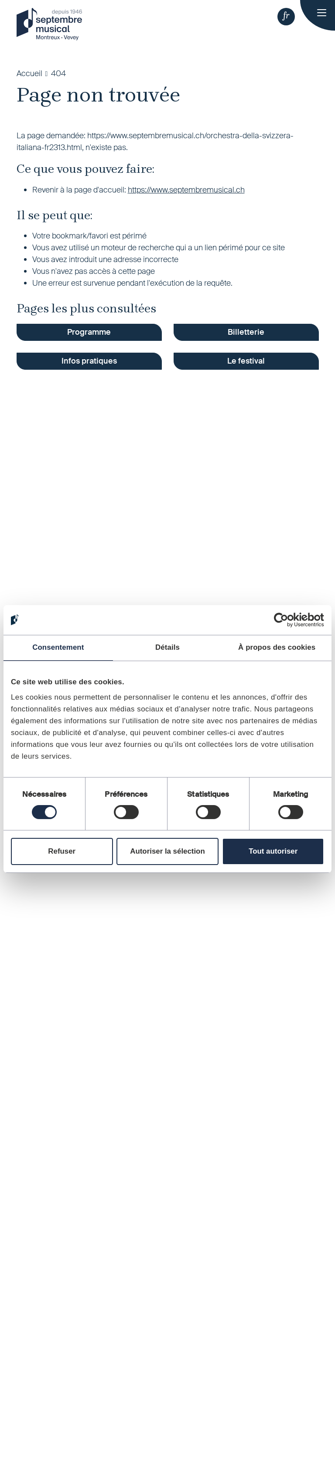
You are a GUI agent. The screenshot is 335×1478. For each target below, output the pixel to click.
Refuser (61, 851)
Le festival (246, 361)
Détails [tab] (167, 647)
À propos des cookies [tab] (276, 647)
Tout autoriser (273, 851)
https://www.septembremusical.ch (186, 190)
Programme (89, 332)
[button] (286, 16)
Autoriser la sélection (167, 851)
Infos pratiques (89, 361)
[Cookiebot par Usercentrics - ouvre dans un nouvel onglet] (286, 620)
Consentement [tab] (58, 647)
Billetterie (246, 332)
